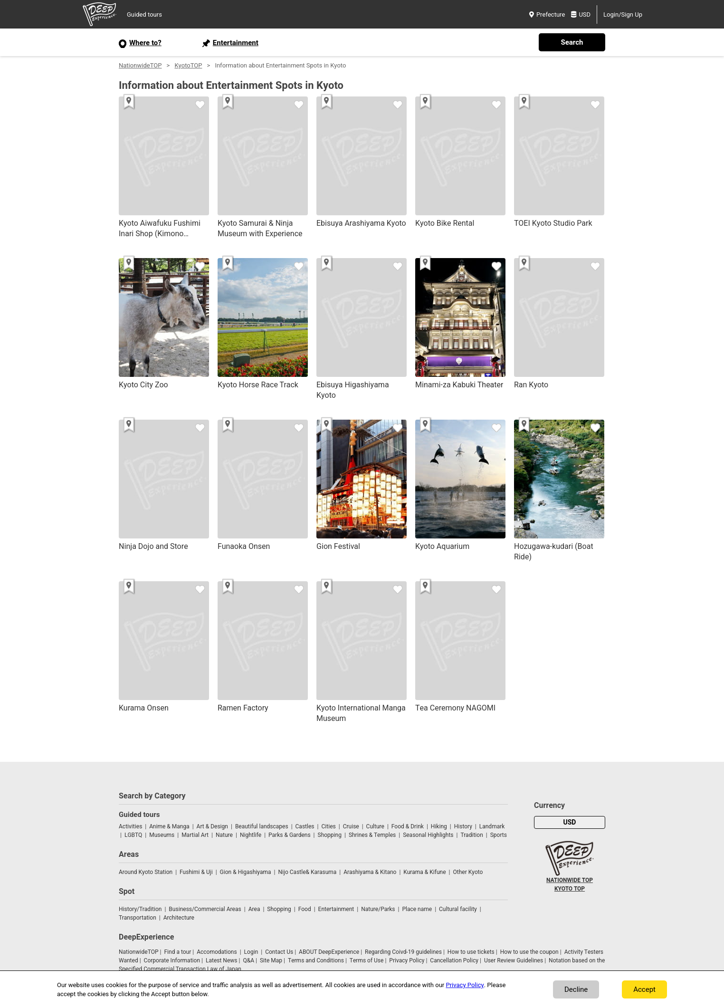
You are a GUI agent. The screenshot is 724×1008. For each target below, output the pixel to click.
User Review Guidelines (513, 960)
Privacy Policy (406, 960)
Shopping (330, 835)
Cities (328, 826)
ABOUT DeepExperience (329, 952)
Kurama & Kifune (424, 872)
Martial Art (195, 835)
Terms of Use (367, 960)
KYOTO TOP (569, 888)
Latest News (222, 960)
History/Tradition (140, 909)
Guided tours (144, 14)
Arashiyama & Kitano (369, 872)
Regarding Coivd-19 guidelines (403, 952)
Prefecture (547, 14)
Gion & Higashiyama (245, 872)
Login (251, 952)
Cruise (351, 826)
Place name (417, 909)
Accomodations (217, 952)
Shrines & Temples (372, 835)
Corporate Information (172, 960)
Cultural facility (458, 909)
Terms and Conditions (316, 960)
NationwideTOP (140, 65)
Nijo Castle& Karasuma (307, 872)
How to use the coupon (529, 952)
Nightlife (250, 835)
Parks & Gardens (289, 835)
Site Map (271, 960)
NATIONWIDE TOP (569, 880)
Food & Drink (407, 826)
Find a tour (177, 952)
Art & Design (212, 826)
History (463, 826)
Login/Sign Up (622, 14)
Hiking (439, 826)
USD (581, 14)
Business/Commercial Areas (205, 909)
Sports (498, 835)
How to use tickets (471, 952)
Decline (576, 989)
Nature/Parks (378, 909)
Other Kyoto (468, 872)
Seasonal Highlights (428, 835)
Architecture (178, 917)
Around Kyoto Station (145, 872)
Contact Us (279, 952)
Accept (644, 989)
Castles (304, 826)
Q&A (248, 960)
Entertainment (336, 909)
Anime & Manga (169, 826)
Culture (375, 826)
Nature (224, 835)
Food (304, 909)
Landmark (492, 826)
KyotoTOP (188, 65)
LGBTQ (133, 835)
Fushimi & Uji (196, 872)
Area (254, 909)
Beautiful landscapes (261, 826)
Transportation (137, 917)
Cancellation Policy (454, 960)
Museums (161, 835)
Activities (130, 826)
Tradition (471, 835)
